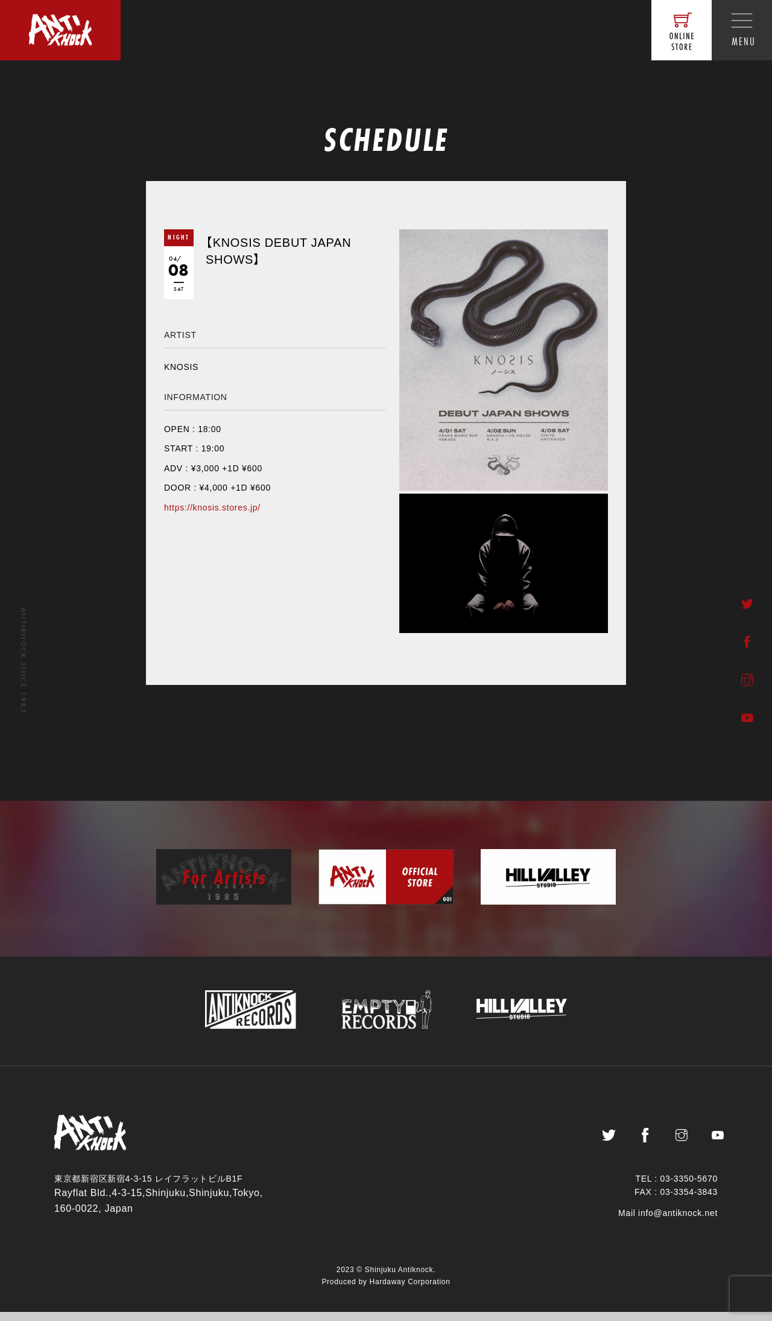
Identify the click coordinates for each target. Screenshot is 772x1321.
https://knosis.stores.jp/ (212, 507)
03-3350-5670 (689, 1187)
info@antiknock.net (678, 1222)
